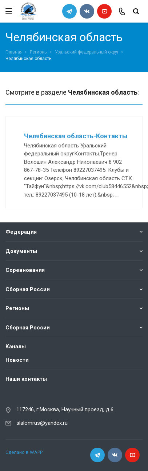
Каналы (15, 346)
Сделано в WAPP (24, 452)
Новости (17, 360)
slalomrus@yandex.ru (42, 423)
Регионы (39, 52)
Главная (14, 52)
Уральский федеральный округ (87, 52)
